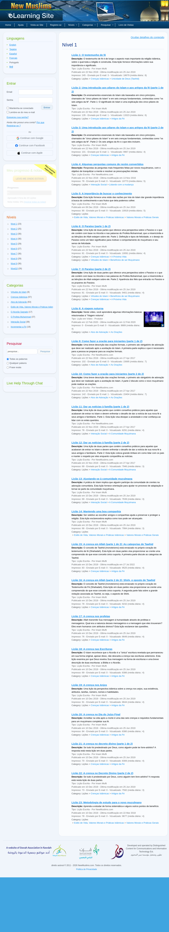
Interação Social (99, 184)
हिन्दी (11, 67)
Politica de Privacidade (86, 869)
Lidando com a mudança (121, 184)
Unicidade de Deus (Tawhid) (125, 78)
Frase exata (14, 367)
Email (9, 92)
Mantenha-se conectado (20, 108)
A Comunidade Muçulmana (122, 433)
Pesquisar (107, 25)
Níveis (72, 25)
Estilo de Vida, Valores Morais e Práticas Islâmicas (99, 217)
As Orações (116, 332)
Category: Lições (80, 78)
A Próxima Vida (118, 256)
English (12, 45)
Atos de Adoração (99, 332)
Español (13, 54)
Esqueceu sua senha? (18, 117)
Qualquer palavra (16, 363)
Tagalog (13, 49)
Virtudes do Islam (99, 260)
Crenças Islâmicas (100, 78)
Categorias (89, 25)
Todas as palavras (17, 359)
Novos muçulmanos (32, 12)
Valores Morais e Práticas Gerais (142, 217)
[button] (8, 224)
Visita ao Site (36, 25)
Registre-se (55, 25)
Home (8, 25)
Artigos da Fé (117, 118)
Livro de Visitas (126, 25)
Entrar (47, 107)
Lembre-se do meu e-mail (21, 112)
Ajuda (21, 25)
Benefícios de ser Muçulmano (125, 260)
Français (13, 58)
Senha (10, 100)
